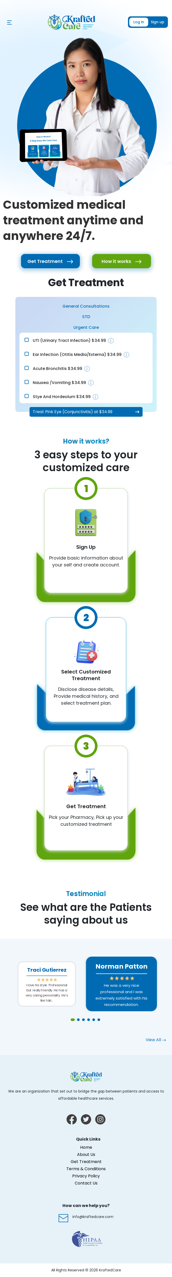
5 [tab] (93, 1020)
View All (156, 1040)
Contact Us (86, 1183)
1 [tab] (73, 1020)
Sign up (157, 22)
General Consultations (86, 306)
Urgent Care (86, 327)
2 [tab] (78, 1020)
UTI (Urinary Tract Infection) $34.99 (69, 340)
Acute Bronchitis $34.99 (57, 369)
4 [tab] (88, 1020)
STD (86, 317)
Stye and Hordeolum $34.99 (62, 397)
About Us (86, 1154)
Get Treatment (50, 261)
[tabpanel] (121, 984)
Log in (138, 22)
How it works (122, 261)
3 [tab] (83, 1020)
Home (86, 1147)
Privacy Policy (86, 1176)
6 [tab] (98, 1020)
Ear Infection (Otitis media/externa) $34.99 (77, 354)
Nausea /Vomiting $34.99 (59, 383)
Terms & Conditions (86, 1169)
